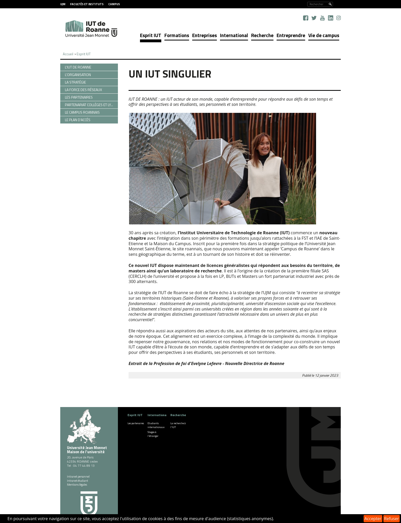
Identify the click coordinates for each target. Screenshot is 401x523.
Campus (114, 4)
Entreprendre (291, 35)
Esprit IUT (150, 35)
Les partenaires (136, 423)
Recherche (262, 35)
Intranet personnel (78, 476)
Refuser (391, 518)
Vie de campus (323, 35)
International (234, 35)
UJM (62, 4)
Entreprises (204, 35)
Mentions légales (77, 485)
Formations (176, 35)
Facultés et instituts (87, 4)
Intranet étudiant (77, 481)
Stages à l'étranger (153, 434)
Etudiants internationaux (156, 425)
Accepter (372, 518)
